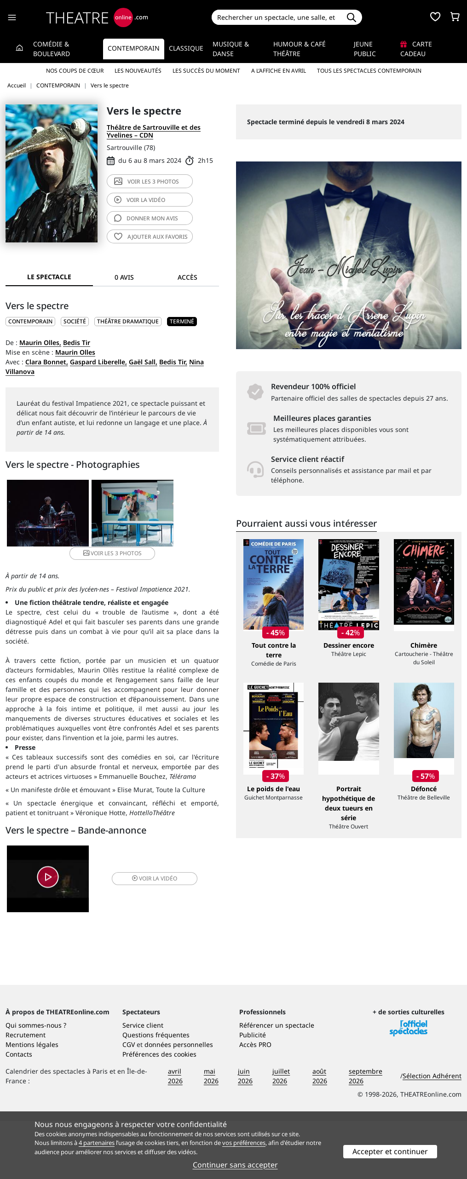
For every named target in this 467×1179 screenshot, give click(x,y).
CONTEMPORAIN (30, 321)
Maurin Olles (75, 352)
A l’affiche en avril (278, 71)
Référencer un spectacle (276, 1083)
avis (146, 218)
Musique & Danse (231, 49)
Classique (186, 48)
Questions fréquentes (156, 1092)
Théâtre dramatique (128, 321)
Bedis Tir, (173, 361)
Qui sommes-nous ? (36, 1083)
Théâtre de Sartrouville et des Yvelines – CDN (154, 131)
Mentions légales (32, 1102)
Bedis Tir (76, 342)
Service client (142, 1083)
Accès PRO (255, 1102)
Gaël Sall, (143, 361)
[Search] (276, 17)
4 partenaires (97, 1143)
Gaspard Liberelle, (98, 361)
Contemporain (134, 48)
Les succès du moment (206, 71)
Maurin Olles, (40, 342)
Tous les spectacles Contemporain (369, 71)
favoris (151, 237)
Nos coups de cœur (75, 71)
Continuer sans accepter (235, 1165)
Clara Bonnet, (46, 361)
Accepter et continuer (390, 1151)
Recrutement (26, 1092)
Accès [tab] (187, 277)
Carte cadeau (416, 49)
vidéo (139, 200)
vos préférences (243, 1143)
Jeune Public (365, 49)
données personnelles (178, 1102)
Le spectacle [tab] (49, 276)
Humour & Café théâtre (299, 49)
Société (74, 321)
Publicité (252, 1092)
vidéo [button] (147, 869)
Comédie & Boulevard (51, 49)
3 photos (146, 181)
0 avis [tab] (124, 277)
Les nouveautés (138, 71)
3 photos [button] (182, 514)
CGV (128, 1102)
